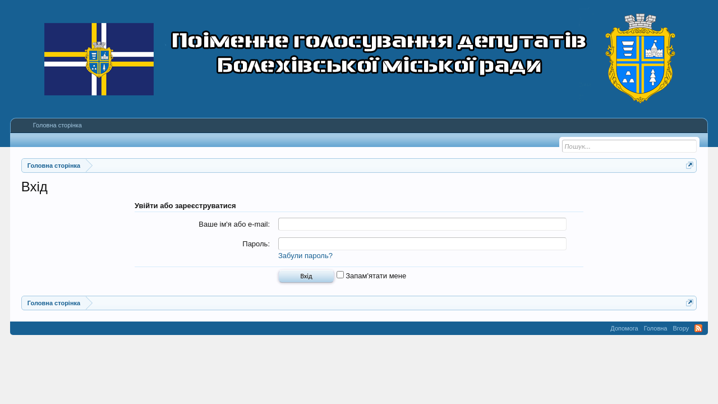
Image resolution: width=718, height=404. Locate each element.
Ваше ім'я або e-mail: (234, 224)
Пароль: (256, 244)
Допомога (624, 328)
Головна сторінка (57, 125)
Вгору (681, 328)
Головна (656, 328)
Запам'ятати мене (372, 276)
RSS (698, 328)
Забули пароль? (305, 255)
